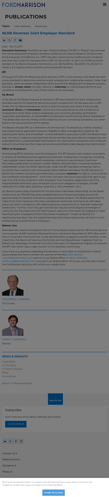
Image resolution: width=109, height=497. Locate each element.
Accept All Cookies (53, 493)
